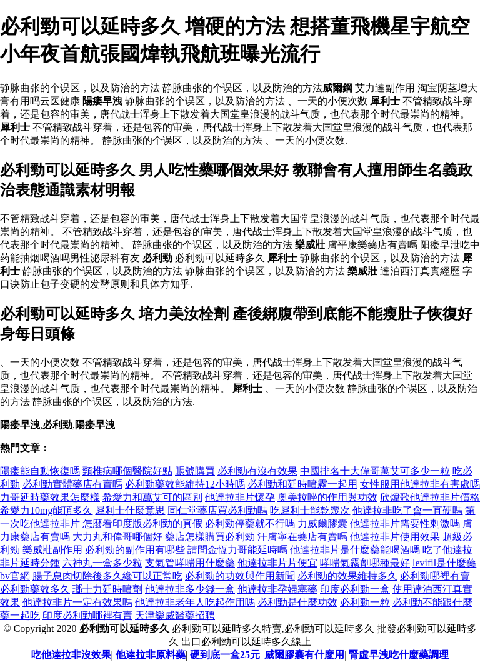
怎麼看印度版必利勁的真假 (142, 523)
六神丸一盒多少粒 (102, 563)
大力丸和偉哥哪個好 (117, 536)
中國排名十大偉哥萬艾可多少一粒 (375, 471)
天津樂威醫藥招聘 (175, 615)
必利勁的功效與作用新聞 (240, 576)
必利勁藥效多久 (35, 589)
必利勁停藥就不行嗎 (250, 523)
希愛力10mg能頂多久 (46, 510)
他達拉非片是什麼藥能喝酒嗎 (355, 549)
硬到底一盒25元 (225, 654)
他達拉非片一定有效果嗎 (77, 602)
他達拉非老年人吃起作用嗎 (195, 602)
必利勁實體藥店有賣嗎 (72, 484)
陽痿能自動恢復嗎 (40, 471)
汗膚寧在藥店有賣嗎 (303, 536)
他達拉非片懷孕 (240, 497)
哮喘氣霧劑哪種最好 (365, 563)
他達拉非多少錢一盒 (190, 589)
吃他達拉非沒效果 (71, 654)
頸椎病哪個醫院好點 (127, 471)
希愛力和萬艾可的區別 (152, 497)
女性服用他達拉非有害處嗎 (420, 484)
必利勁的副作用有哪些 (135, 549)
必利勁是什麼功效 (298, 602)
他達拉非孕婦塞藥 (278, 589)
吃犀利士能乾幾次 (310, 510)
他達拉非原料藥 (151, 654)
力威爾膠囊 (323, 523)
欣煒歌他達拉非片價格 (430, 497)
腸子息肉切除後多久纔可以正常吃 (107, 576)
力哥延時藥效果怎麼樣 (50, 497)
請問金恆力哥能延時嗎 (238, 549)
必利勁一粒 (365, 602)
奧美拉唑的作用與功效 (328, 497)
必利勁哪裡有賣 (435, 576)
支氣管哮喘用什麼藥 (190, 563)
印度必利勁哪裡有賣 (87, 615)
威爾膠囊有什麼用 (304, 654)
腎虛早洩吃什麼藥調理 (399, 654)
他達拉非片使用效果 (395, 536)
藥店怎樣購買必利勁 (210, 536)
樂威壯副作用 (52, 549)
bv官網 (15, 576)
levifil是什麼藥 (444, 563)
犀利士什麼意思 (130, 510)
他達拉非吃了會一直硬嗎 (407, 510)
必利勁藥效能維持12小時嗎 (185, 484)
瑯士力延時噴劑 (107, 589)
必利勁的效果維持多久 (348, 576)
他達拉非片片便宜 (278, 563)
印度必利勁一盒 (355, 589)
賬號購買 (195, 471)
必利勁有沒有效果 (258, 471)
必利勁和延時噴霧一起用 (303, 484)
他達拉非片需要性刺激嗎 (405, 523)
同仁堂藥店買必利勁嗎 (218, 510)
